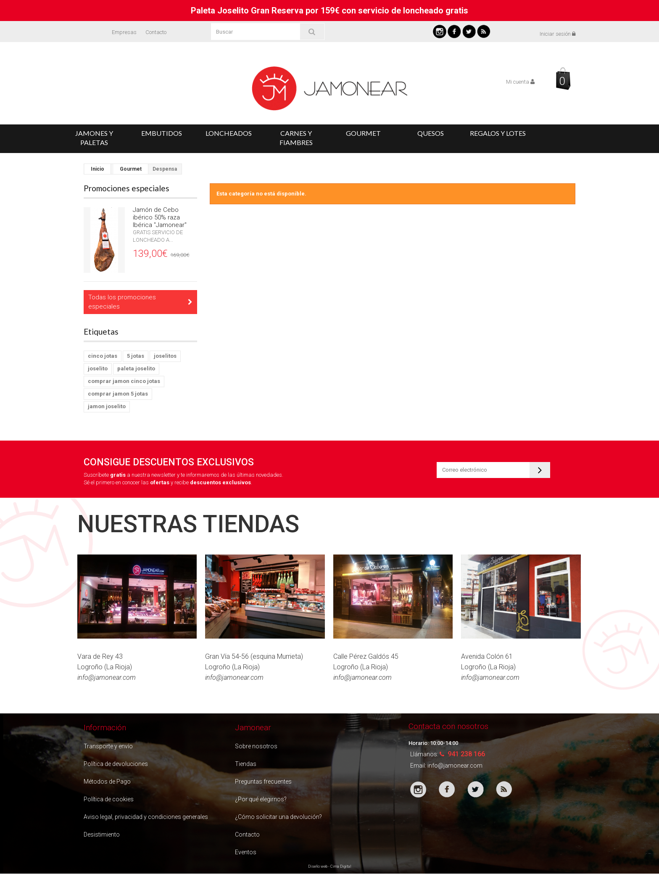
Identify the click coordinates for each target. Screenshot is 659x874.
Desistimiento (102, 834)
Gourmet (363, 133)
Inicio (97, 169)
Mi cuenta (520, 82)
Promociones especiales (126, 188)
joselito (98, 368)
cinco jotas (102, 356)
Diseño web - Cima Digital (329, 866)
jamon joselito (107, 406)
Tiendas (245, 763)
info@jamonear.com (454, 765)
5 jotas (135, 356)
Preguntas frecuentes (263, 781)
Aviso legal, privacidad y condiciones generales (146, 816)
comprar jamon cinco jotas (124, 381)
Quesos (430, 133)
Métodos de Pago (107, 781)
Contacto (155, 32)
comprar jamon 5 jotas (118, 394)
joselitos (165, 356)
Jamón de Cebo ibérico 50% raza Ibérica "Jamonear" (160, 217)
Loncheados (229, 133)
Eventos (245, 852)
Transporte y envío (108, 746)
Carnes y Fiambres (296, 137)
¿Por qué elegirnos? (261, 799)
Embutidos (161, 133)
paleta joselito (136, 368)
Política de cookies (109, 799)
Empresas (124, 32)
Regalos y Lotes (498, 133)
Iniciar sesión (557, 34)
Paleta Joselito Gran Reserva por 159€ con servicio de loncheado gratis (329, 10)
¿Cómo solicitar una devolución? (278, 816)
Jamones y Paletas (94, 137)
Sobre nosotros (256, 746)
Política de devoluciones (116, 763)
